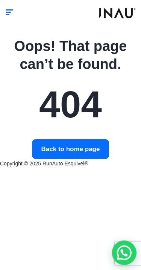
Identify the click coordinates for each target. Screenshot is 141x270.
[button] (124, 254)
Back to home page (70, 149)
